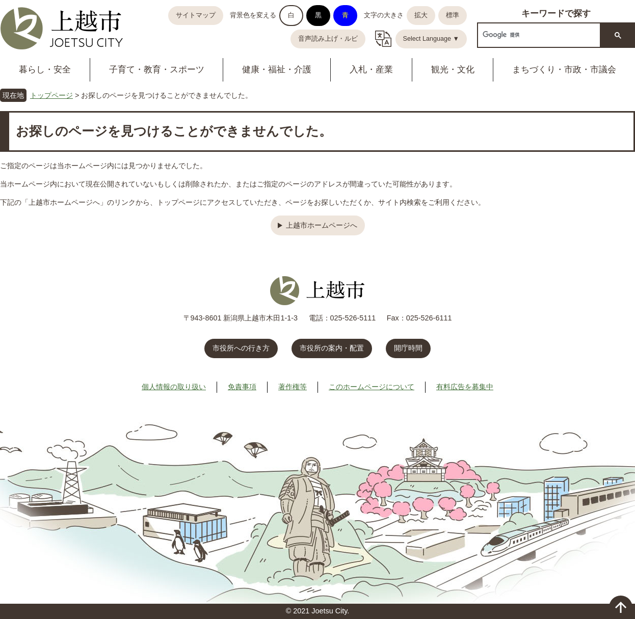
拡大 (421, 15)
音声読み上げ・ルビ (328, 38)
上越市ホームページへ (321, 225)
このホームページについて (371, 387)
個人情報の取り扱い (174, 387)
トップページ (51, 95)
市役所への (241, 348)
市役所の (332, 348)
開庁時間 (408, 348)
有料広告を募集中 (464, 387)
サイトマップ (196, 15)
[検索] (538, 35)
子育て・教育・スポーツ (156, 69)
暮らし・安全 (45, 69)
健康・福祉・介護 (276, 69)
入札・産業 (371, 69)
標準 (452, 15)
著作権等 (292, 387)
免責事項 (242, 387)
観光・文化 (452, 69)
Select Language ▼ (431, 38)
